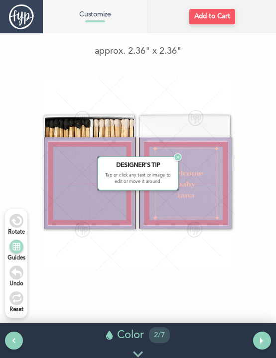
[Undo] (16, 272)
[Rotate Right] (16, 221)
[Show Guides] (16, 247)
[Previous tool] (14, 341)
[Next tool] (262, 341)
